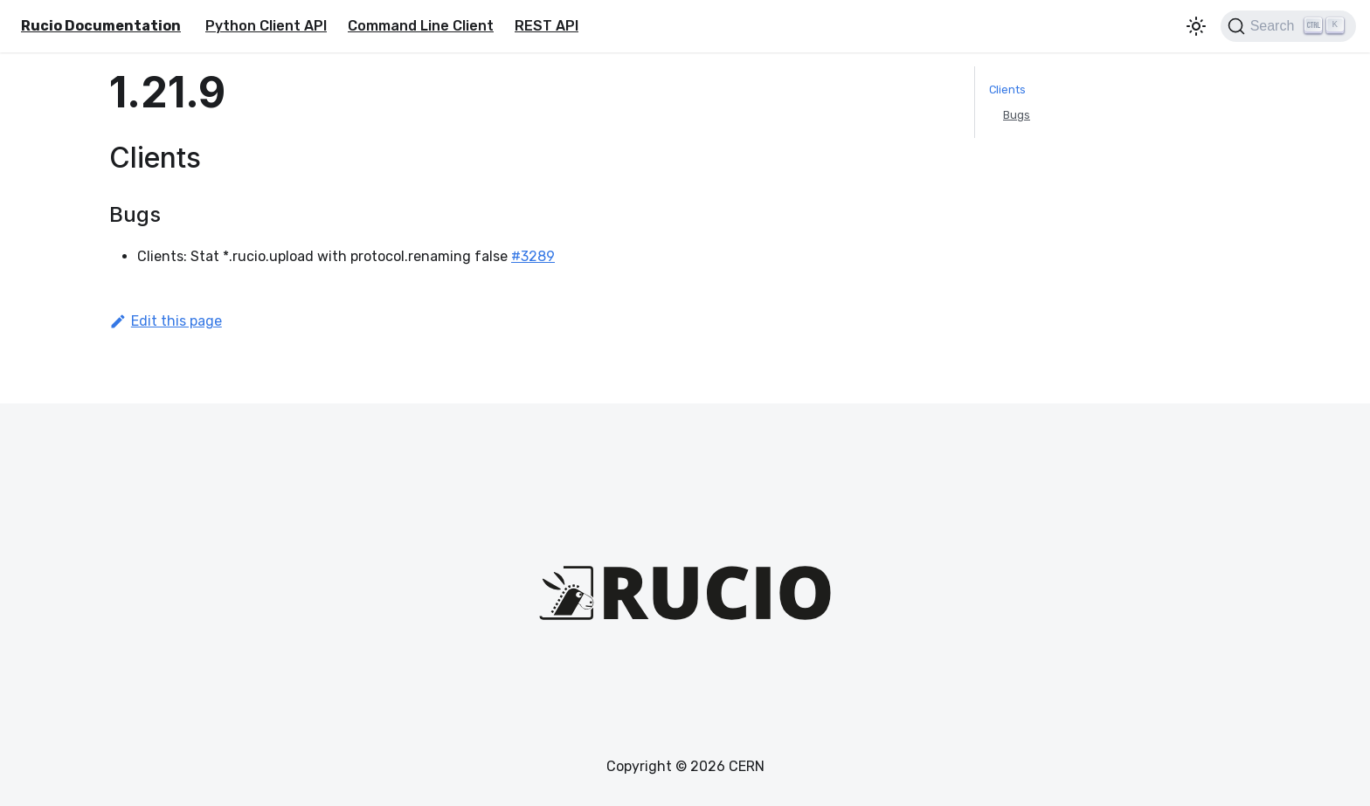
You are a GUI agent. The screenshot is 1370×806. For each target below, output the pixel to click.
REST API (546, 25)
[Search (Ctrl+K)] (1288, 26)
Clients (1007, 89)
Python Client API (266, 25)
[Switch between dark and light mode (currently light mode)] (1196, 26)
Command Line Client (421, 25)
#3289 (533, 256)
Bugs (1016, 114)
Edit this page (165, 321)
